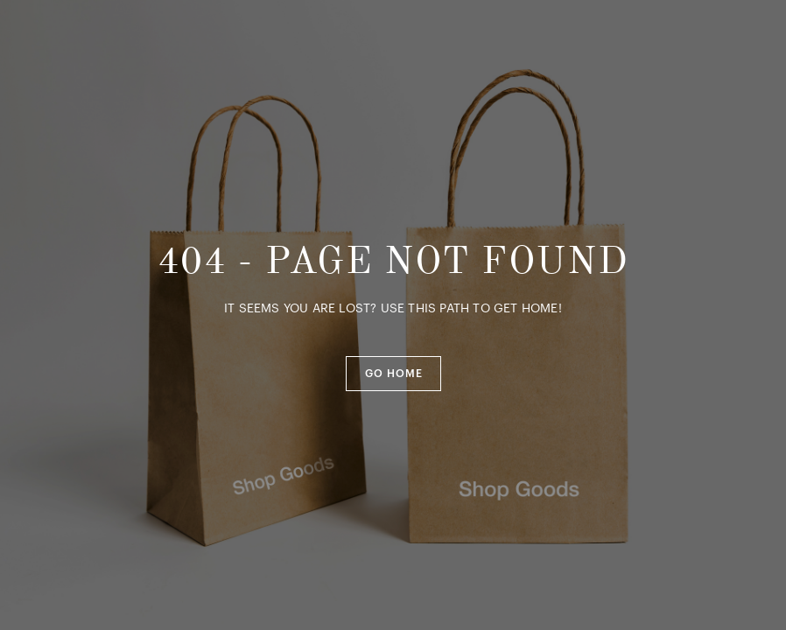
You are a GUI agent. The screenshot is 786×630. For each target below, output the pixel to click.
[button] (393, 373)
